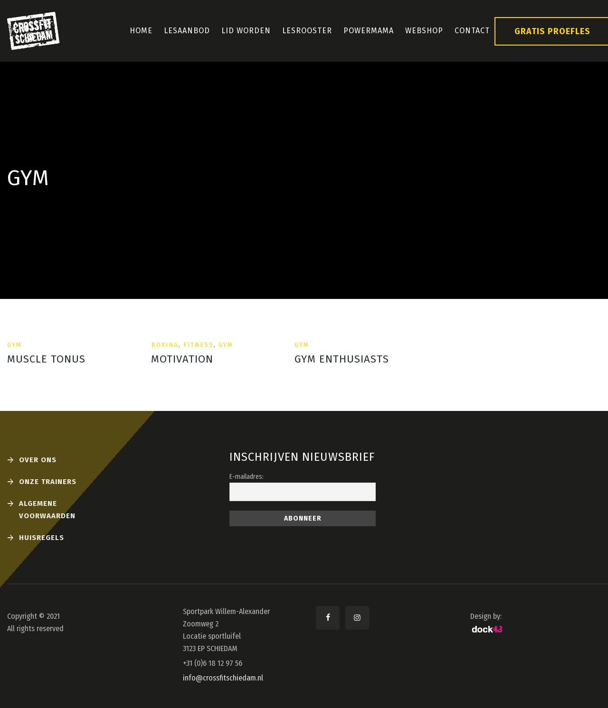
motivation (182, 359)
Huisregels (41, 537)
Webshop (424, 30)
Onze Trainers (47, 481)
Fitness (198, 344)
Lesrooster (307, 30)
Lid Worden (246, 30)
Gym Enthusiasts (341, 359)
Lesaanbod (187, 30)
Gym (14, 344)
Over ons (38, 460)
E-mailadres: (246, 477)
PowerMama (368, 30)
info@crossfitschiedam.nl (223, 677)
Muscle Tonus (46, 359)
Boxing (165, 344)
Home (141, 30)
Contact (472, 30)
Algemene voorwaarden (47, 509)
